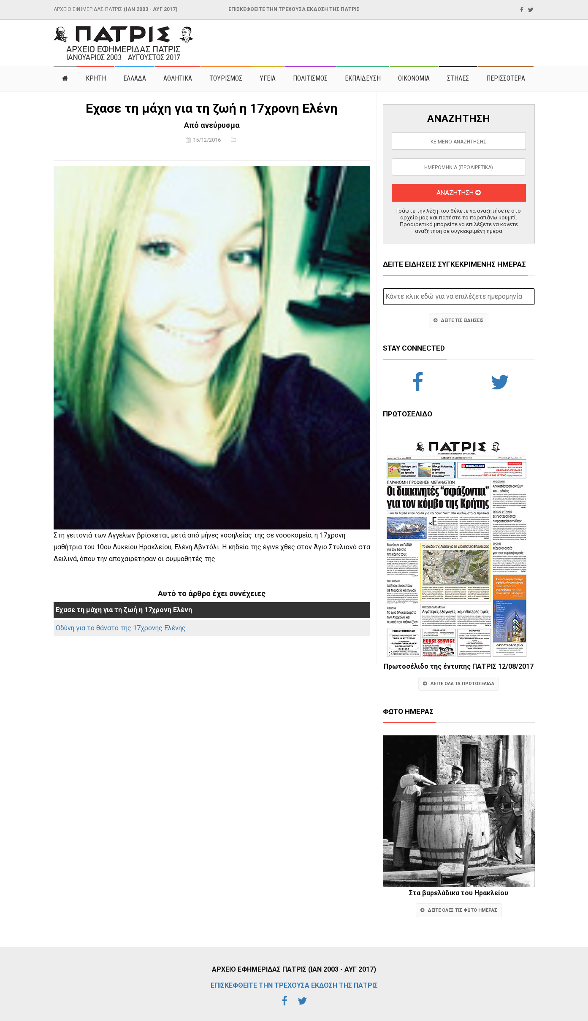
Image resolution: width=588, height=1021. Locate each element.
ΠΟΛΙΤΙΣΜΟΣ (310, 78)
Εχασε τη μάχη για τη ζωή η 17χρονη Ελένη (124, 610)
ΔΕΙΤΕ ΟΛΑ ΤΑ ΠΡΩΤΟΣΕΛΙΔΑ (458, 683)
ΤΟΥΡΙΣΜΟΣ (225, 78)
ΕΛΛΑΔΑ (134, 78)
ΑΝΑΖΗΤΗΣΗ (458, 193)
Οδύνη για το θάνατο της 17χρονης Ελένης (121, 628)
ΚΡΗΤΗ (96, 78)
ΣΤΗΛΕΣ (458, 78)
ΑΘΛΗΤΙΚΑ (177, 78)
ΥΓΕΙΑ (268, 78)
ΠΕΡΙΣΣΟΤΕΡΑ (505, 78)
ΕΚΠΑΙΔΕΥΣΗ (363, 78)
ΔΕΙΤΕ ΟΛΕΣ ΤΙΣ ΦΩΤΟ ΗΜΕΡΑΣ (458, 910)
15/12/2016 (207, 140)
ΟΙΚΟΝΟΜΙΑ (414, 78)
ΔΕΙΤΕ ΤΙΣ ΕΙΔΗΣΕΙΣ (459, 320)
